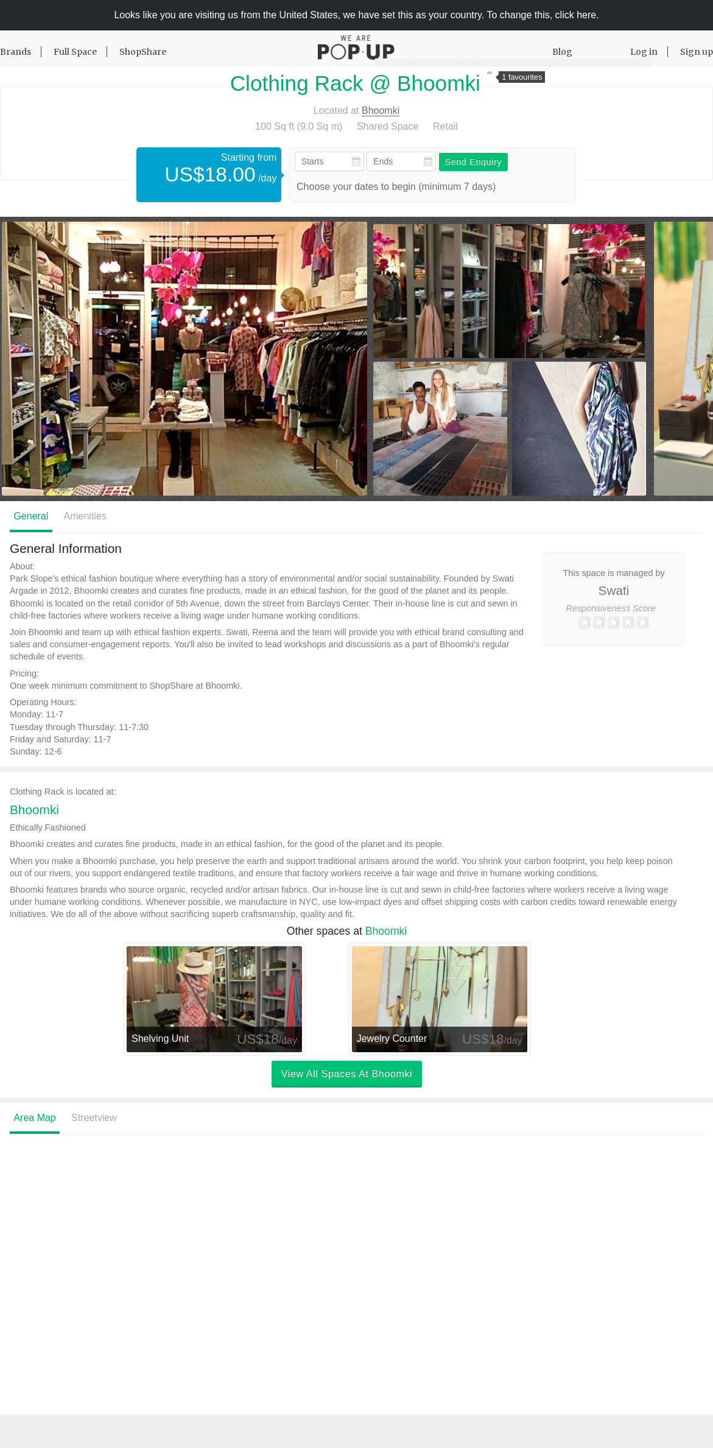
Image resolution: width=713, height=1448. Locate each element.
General (30, 516)
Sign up (696, 51)
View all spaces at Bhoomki (347, 1074)
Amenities (85, 516)
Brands (15, 51)
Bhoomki (380, 110)
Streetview (94, 1118)
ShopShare (142, 51)
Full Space (75, 51)
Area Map (34, 1118)
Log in (644, 51)
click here (576, 15)
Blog (562, 51)
